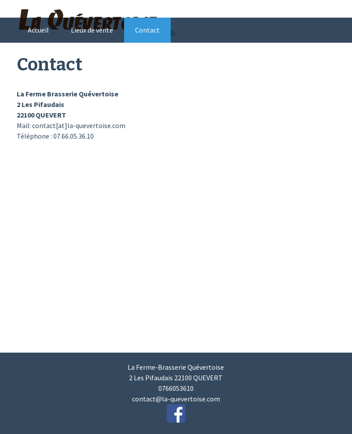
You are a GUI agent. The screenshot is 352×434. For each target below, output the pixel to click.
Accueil (38, 30)
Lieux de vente (92, 30)
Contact (147, 30)
